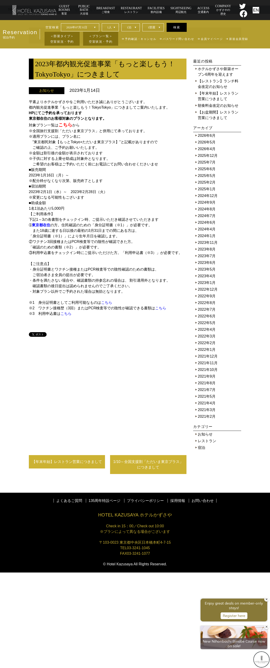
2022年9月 (207, 392)
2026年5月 (207, 238)
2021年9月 (207, 472)
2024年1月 (207, 331)
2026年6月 (207, 231)
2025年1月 (207, 284)
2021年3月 (207, 505)
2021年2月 (207, 512)
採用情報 (177, 596)
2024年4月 (207, 325)
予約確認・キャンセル (140, 39)
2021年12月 (207, 452)
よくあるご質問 (69, 596)
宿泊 (201, 543)
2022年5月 (207, 418)
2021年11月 (207, 458)
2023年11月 (207, 338)
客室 (64, 10)
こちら (106, 398)
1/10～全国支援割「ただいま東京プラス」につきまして (148, 560)
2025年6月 (207, 264)
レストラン (207, 536)
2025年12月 (207, 251)
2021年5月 (207, 492)
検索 (176, 27)
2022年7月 (207, 405)
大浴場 (84, 10)
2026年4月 (207, 244)
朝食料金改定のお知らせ (218, 201)
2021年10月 (207, 465)
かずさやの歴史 (223, 9)
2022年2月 (207, 438)
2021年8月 (207, 478)
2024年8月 (207, 305)
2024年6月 (207, 318)
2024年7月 (207, 311)
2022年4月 (207, 425)
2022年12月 (207, 385)
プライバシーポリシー (145, 596)
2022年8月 (207, 398)
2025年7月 (207, 258)
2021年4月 (207, 499)
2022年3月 (207, 432)
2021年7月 (207, 485)
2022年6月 (207, 412)
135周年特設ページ (105, 596)
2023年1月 (207, 378)
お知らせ (205, 530)
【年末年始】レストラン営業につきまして (67, 557)
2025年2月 (207, 278)
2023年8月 (207, 345)
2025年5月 (207, 271)
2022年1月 (207, 445)
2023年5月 (207, 365)
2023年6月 (207, 358)
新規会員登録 (238, 39)
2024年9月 (207, 298)
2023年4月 (207, 371)
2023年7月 (207, 351)
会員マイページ (212, 39)
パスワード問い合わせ (178, 39)
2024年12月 (207, 291)
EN (256, 10)
